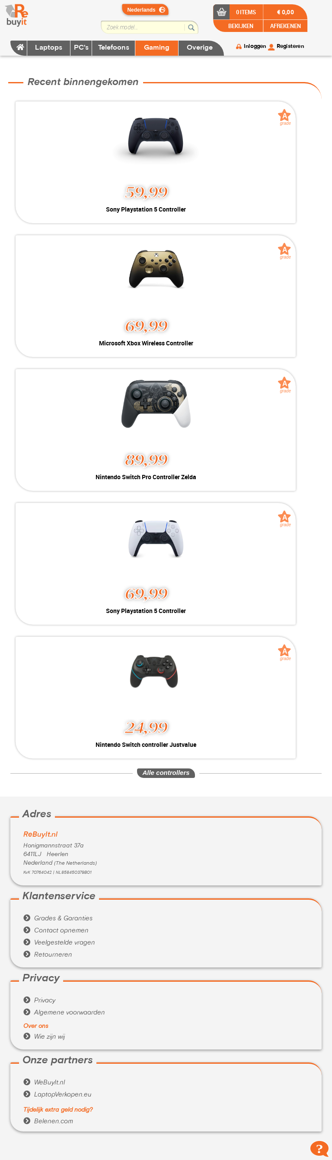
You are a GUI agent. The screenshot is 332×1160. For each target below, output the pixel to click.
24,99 (146, 727)
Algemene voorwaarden (64, 1013)
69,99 (146, 326)
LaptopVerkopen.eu (57, 1095)
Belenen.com (48, 1122)
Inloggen (255, 46)
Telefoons (113, 48)
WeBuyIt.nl (44, 1083)
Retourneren (47, 955)
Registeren (290, 46)
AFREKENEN (285, 25)
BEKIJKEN (240, 25)
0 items (246, 12)
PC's (81, 48)
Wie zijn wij (44, 1037)
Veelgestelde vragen (59, 943)
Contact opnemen (56, 931)
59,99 (146, 192)
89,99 (146, 460)
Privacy (39, 1001)
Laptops (48, 48)
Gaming (156, 48)
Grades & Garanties (58, 919)
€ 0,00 (285, 12)
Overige (200, 48)
